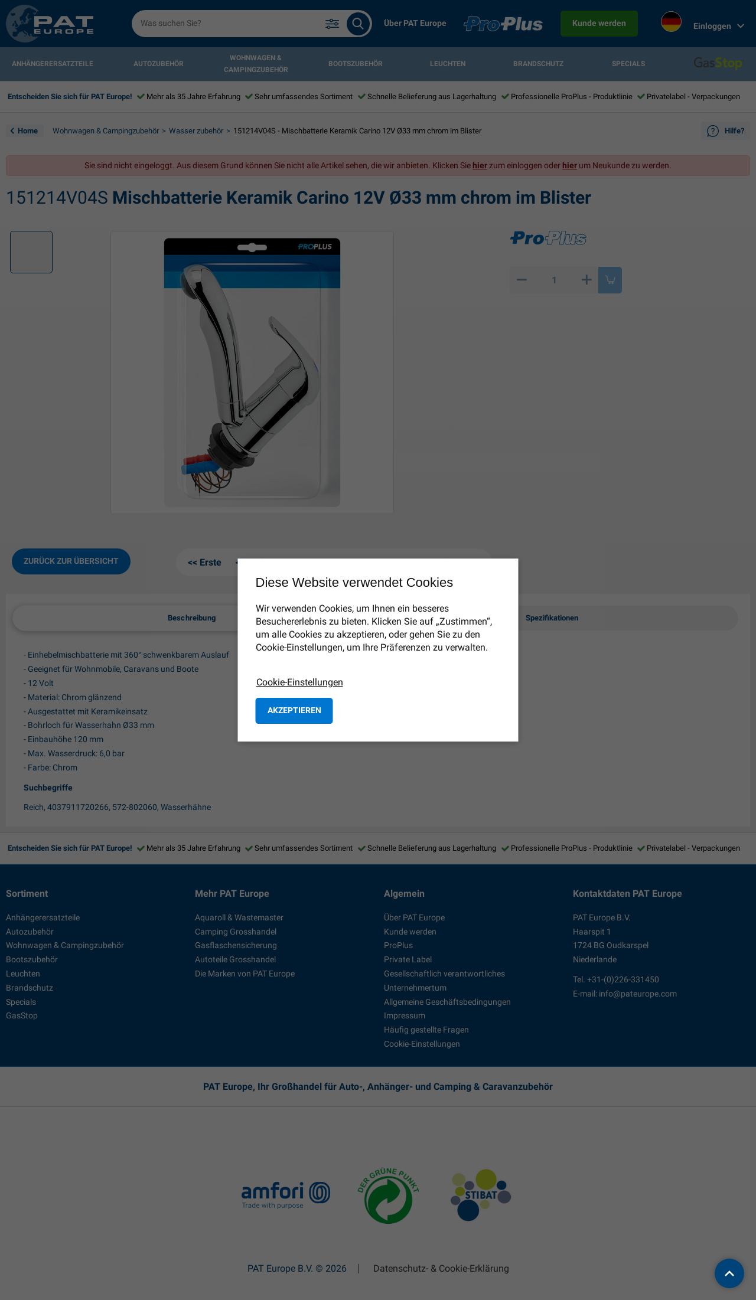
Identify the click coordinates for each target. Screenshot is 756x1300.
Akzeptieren (294, 710)
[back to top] (729, 1273)
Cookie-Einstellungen (299, 682)
